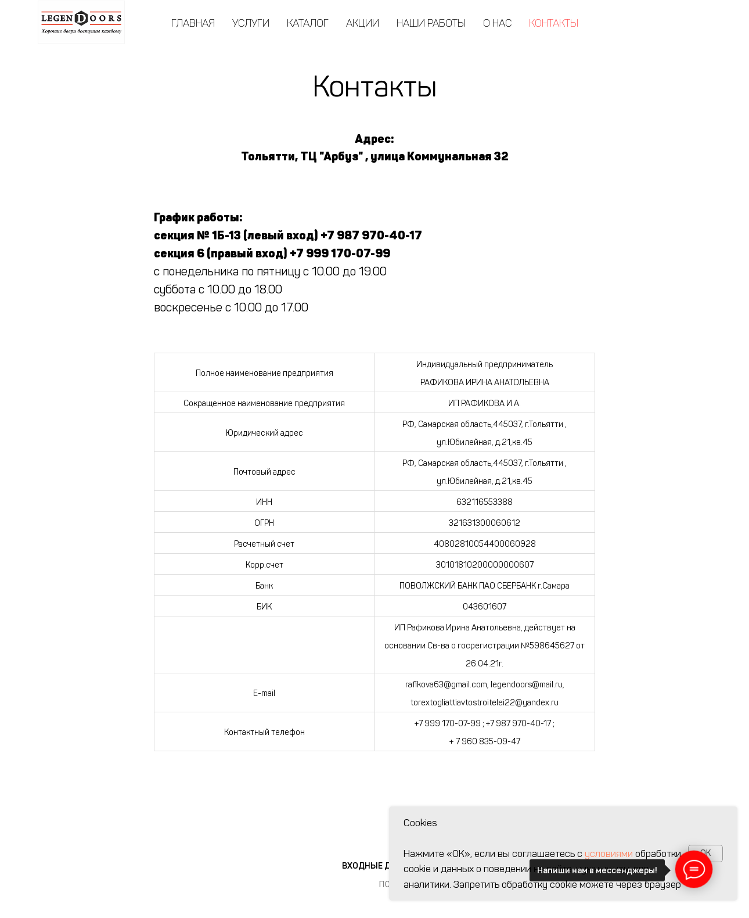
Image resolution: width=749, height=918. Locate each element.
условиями (609, 853)
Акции (362, 23)
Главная (193, 23)
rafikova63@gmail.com (446, 685)
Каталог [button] (308, 23)
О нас (497, 23)
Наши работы (431, 23)
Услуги (250, 23)
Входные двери (377, 866)
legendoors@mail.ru (527, 685)
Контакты (553, 23)
